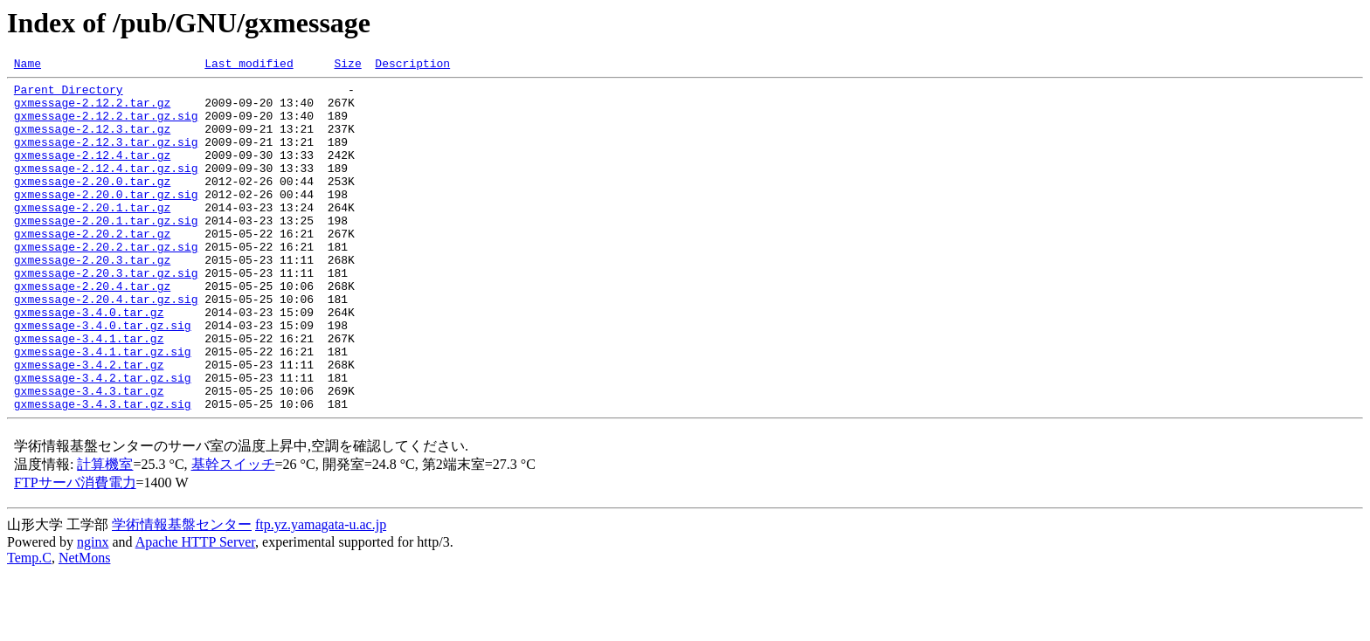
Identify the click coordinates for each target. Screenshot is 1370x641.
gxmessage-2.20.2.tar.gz (92, 267)
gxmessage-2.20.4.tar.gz (92, 330)
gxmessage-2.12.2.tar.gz (92, 110)
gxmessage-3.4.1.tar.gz (89, 393)
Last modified (248, 65)
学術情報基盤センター (182, 592)
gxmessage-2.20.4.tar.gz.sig (106, 346)
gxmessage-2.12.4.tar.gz (92, 173)
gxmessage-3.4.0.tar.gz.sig (102, 377)
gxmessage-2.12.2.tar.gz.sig (106, 126)
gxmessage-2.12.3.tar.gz (92, 141)
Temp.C (29, 625)
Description (412, 65)
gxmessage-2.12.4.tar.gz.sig (106, 188)
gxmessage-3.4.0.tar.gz (89, 361)
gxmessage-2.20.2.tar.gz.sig (106, 283)
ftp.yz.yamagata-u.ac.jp (320, 592)
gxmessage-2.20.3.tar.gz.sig (106, 314)
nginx (92, 610)
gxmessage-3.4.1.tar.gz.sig (102, 409)
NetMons (85, 625)
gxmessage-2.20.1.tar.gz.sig (106, 251)
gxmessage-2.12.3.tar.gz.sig (106, 157)
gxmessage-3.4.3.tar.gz (89, 456)
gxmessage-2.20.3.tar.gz (92, 299)
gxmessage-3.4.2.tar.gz (89, 424)
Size (347, 65)
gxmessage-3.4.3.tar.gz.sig (102, 471)
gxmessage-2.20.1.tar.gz (92, 236)
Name (27, 65)
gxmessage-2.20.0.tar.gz (92, 204)
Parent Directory (68, 94)
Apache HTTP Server (195, 610)
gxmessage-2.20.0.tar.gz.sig (106, 220)
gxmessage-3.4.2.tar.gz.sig (102, 440)
